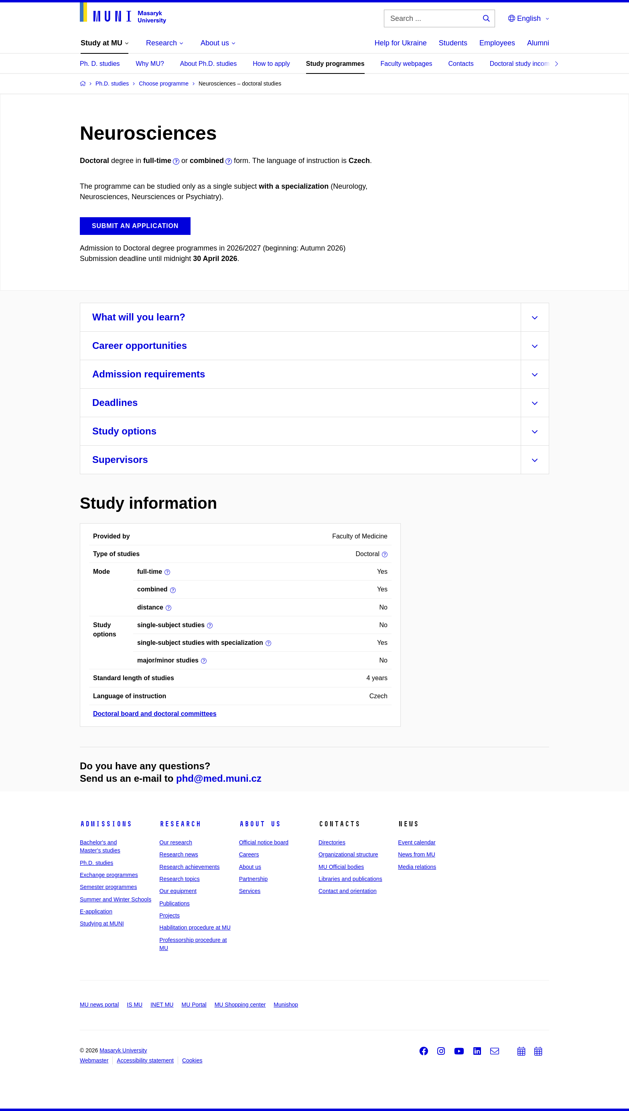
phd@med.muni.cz (219, 778)
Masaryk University (123, 1050)
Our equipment (178, 891)
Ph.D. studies (96, 863)
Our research (175, 842)
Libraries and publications (350, 879)
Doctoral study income (521, 63)
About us (260, 823)
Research (180, 823)
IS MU (134, 1004)
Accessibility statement (145, 1060)
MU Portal (193, 1004)
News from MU (416, 854)
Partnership (253, 879)
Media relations (417, 867)
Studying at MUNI (102, 923)
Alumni (538, 43)
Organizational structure (348, 854)
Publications (174, 903)
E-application (96, 911)
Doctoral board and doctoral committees (155, 713)
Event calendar (416, 842)
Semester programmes (108, 887)
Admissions (106, 823)
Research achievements (189, 867)
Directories (332, 842)
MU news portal (99, 1004)
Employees (497, 43)
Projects (169, 915)
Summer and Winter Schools (115, 899)
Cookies (192, 1060)
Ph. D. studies (100, 63)
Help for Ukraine (401, 43)
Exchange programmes (109, 875)
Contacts (461, 63)
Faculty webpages (406, 63)
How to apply (271, 63)
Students (453, 43)
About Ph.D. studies (208, 63)
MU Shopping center (240, 1004)
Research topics (179, 879)
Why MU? (150, 63)
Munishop (286, 1004)
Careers (249, 854)
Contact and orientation (348, 891)
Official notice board (263, 842)
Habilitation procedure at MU (194, 927)
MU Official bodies (341, 867)
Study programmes (335, 63)
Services (250, 891)
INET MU (161, 1004)
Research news (178, 854)
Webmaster (94, 1060)
